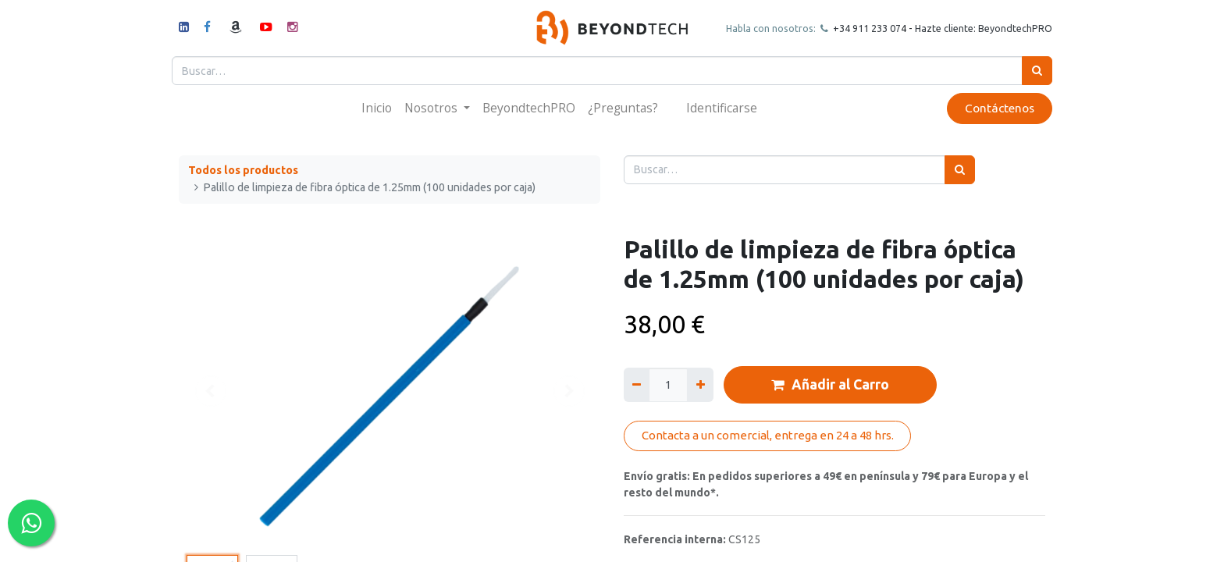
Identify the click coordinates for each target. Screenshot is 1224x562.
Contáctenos (992, 108)
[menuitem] (376, 108)
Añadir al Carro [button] (830, 385)
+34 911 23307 (859, 28)
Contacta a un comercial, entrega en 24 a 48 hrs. (768, 435)
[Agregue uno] (700, 384)
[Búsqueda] (1030, 70)
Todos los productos (243, 170)
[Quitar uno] (636, 384)
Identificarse (721, 107)
